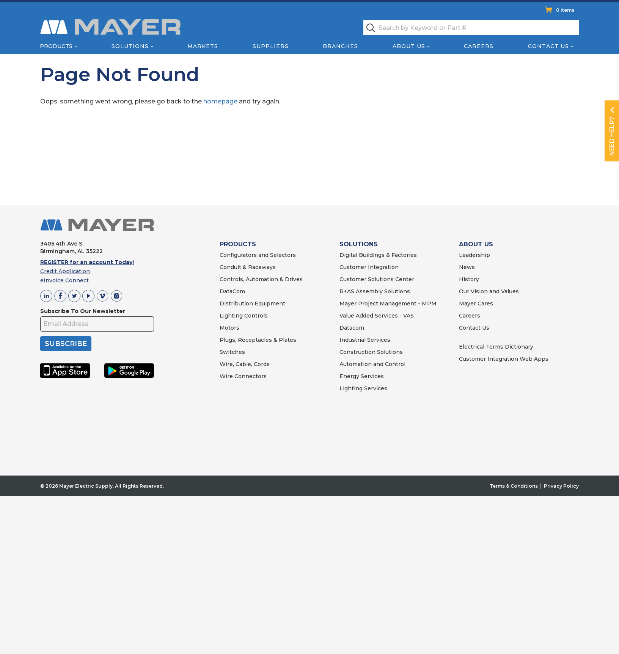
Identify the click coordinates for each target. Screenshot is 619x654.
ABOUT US (476, 244)
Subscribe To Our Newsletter (82, 311)
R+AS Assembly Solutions (374, 291)
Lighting (231, 315)
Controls (255, 315)
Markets (202, 46)
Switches (232, 352)
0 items (565, 10)
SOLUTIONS (358, 244)
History (469, 279)
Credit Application (65, 271)
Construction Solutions (371, 352)
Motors (229, 327)
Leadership (474, 255)
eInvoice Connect (64, 280)
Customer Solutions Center (376, 279)
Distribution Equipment (252, 303)
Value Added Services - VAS (376, 315)
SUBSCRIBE (66, 344)
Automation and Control (372, 364)
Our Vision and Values (489, 291)
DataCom (232, 291)
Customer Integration (369, 267)
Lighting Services (363, 388)
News (467, 267)
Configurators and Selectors (258, 255)
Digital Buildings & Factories (378, 255)
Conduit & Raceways (248, 267)
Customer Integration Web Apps (503, 358)
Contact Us (548, 46)
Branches (340, 46)
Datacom (351, 327)
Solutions (130, 46)
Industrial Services (364, 339)
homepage (220, 101)
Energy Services (361, 376)
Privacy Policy (561, 486)
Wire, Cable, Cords (245, 364)
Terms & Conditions (514, 486)
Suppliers (271, 46)
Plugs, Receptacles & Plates (258, 339)
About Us (409, 46)
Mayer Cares (476, 303)
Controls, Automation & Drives (261, 279)
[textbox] (471, 27)
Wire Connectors (243, 376)
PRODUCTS (238, 244)
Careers (478, 46)
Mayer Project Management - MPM (388, 303)
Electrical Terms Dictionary (496, 346)
